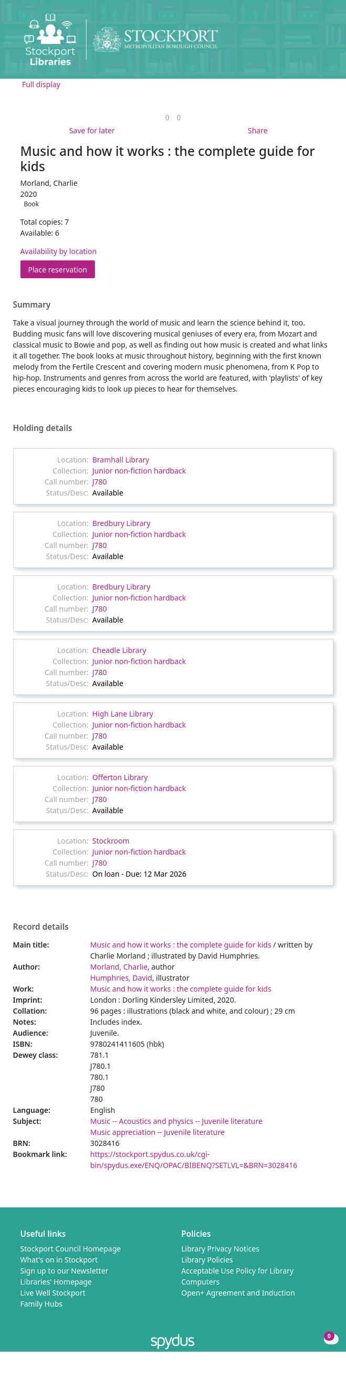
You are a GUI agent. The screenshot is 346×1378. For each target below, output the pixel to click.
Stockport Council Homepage (70, 1249)
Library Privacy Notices (220, 1249)
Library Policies (207, 1260)
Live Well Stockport (52, 1293)
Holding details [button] (42, 428)
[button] (309, 43)
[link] (167, 117)
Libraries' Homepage (56, 1282)
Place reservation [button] (61, 269)
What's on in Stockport (59, 1260)
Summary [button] (32, 305)
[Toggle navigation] (322, 43)
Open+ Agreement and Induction (238, 1293)
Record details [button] (41, 927)
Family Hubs (41, 1304)
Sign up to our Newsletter (64, 1271)
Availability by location (58, 251)
